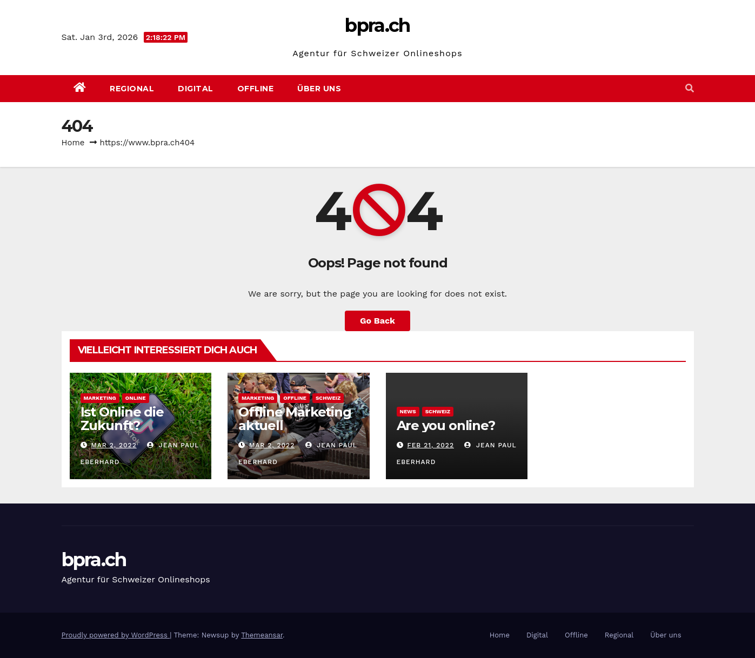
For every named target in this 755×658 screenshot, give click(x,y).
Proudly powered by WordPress (116, 635)
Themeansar (262, 635)
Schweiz (328, 398)
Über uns (319, 88)
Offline (255, 88)
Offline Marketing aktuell (294, 418)
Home (73, 142)
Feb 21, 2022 (430, 445)
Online (135, 398)
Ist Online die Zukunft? (122, 418)
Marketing (100, 398)
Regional (132, 88)
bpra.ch (377, 25)
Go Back (377, 320)
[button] (689, 88)
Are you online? (446, 425)
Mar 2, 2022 (113, 445)
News (408, 411)
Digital (195, 88)
